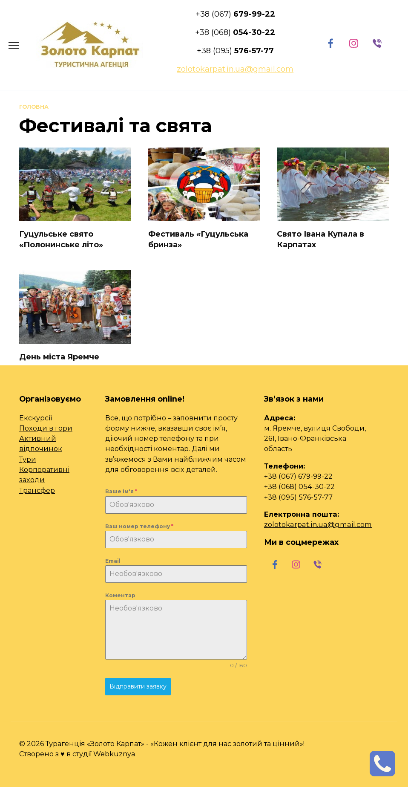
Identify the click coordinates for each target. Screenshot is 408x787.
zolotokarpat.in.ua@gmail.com (318, 524)
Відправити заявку (138, 686)
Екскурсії (35, 418)
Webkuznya (114, 753)
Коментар (120, 595)
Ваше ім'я (121, 491)
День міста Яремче (59, 357)
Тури (27, 459)
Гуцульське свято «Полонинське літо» (61, 239)
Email (113, 561)
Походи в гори (45, 428)
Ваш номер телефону (139, 526)
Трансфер (37, 490)
